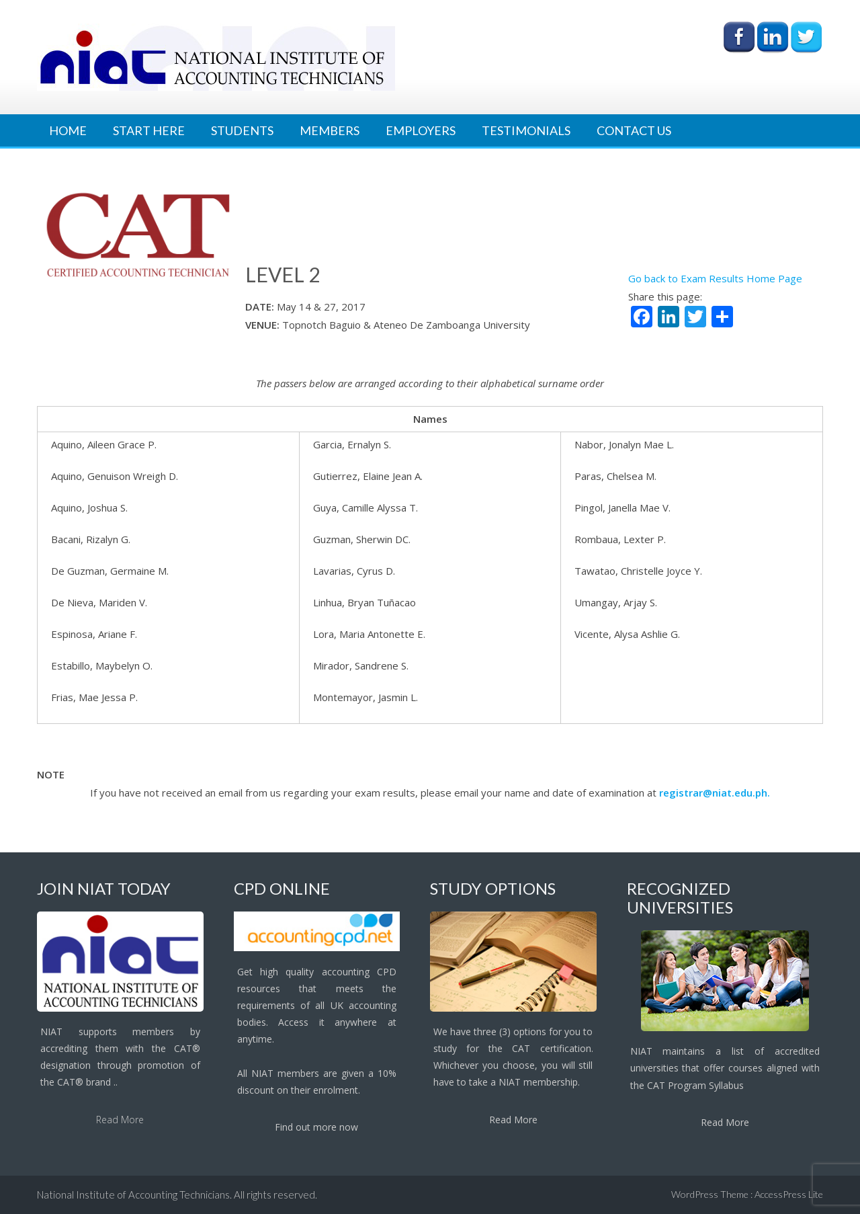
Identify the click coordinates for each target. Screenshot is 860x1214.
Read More (120, 1119)
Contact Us (634, 130)
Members (329, 130)
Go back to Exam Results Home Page (715, 278)
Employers (421, 130)
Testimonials (526, 130)
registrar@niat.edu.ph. (714, 792)
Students (242, 130)
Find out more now (316, 1127)
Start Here (149, 130)
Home (68, 130)
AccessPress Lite (789, 1194)
